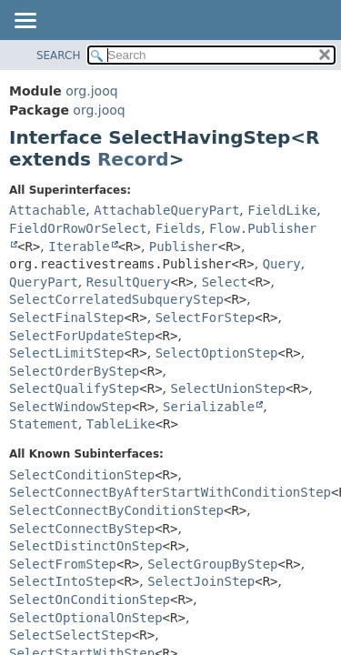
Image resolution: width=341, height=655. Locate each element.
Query (282, 264)
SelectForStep (205, 317)
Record (133, 159)
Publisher (183, 246)
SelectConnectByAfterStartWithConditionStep (170, 492)
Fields (178, 228)
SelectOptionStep (216, 353)
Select (225, 282)
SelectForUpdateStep (82, 335)
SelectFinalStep (66, 317)
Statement (43, 424)
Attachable (47, 210)
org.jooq (91, 91)
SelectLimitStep (66, 353)
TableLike (120, 424)
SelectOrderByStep (74, 371)
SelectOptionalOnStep (86, 617)
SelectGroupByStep (212, 564)
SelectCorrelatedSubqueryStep (116, 299)
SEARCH (58, 55)
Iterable (78, 246)
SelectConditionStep (82, 475)
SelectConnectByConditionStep (116, 510)
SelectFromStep (62, 564)
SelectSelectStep (70, 635)
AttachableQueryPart (166, 210)
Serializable (209, 406)
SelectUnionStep (228, 388)
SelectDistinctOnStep (86, 546)
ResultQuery (128, 282)
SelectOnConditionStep (89, 599)
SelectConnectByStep (82, 528)
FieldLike (281, 210)
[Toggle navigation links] (24, 22)
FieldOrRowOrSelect (78, 228)
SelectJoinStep (201, 581)
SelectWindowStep (70, 406)
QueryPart (43, 282)
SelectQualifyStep (74, 388)
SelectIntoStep (62, 581)
